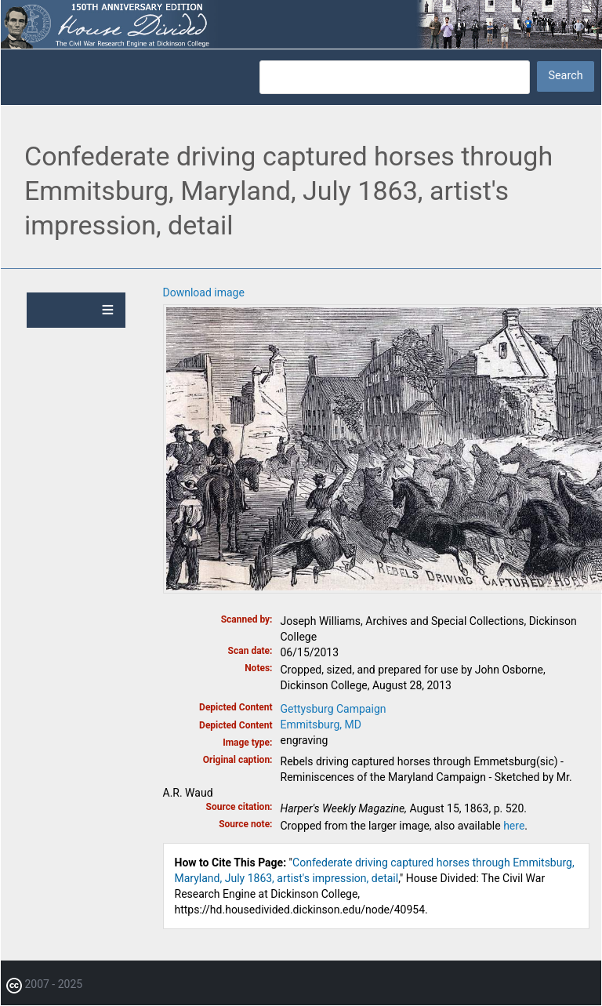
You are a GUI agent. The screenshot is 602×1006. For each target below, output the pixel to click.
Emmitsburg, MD (321, 724)
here (513, 825)
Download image (204, 292)
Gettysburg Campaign (333, 709)
